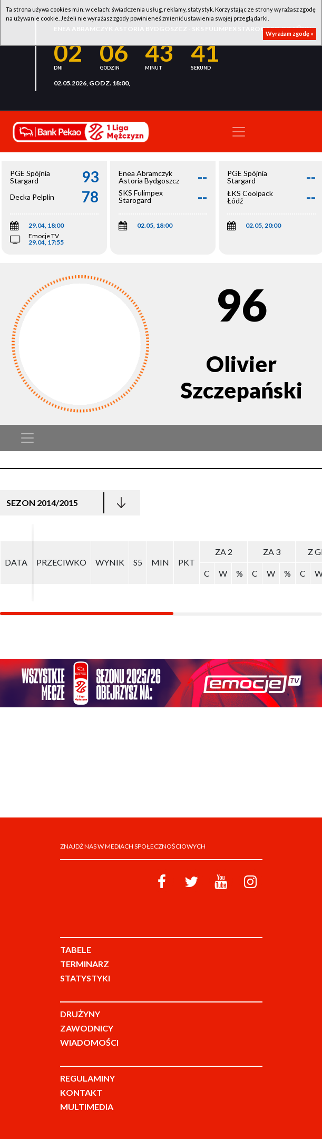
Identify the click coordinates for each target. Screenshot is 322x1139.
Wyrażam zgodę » (290, 33)
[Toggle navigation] (238, 131)
